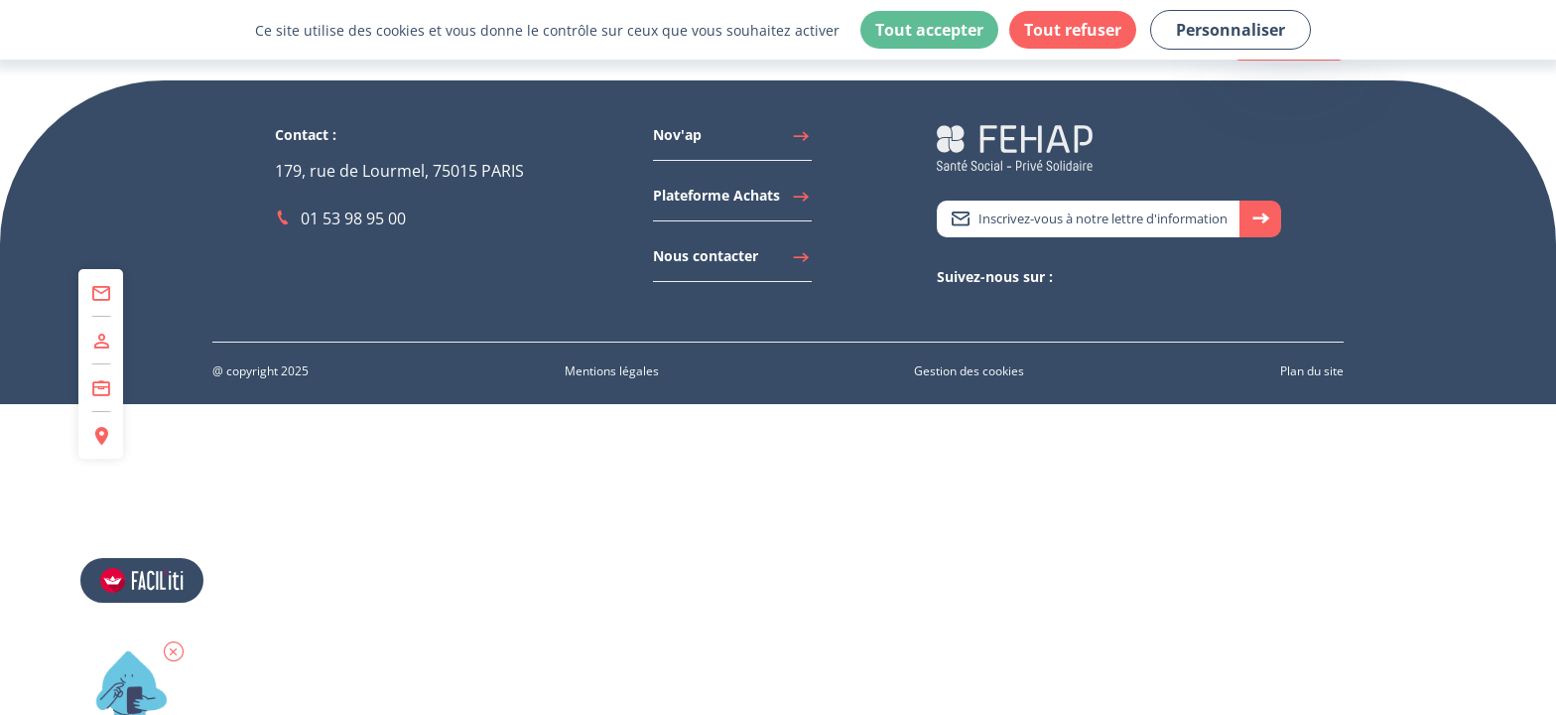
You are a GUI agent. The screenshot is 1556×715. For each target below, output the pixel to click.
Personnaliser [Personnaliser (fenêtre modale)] (1230, 30)
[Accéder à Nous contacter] (732, 261)
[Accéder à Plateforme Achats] (732, 200)
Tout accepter (929, 30)
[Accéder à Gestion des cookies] (969, 370)
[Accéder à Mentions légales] (612, 370)
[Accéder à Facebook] (1006, 311)
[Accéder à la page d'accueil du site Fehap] (1015, 146)
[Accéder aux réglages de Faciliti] (141, 580)
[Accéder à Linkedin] (966, 311)
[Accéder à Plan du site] (1312, 370)
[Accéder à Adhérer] (100, 340)
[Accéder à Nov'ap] (732, 140)
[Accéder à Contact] (100, 293)
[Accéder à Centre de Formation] (100, 388)
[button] (174, 651)
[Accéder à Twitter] (947, 311)
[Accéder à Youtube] (986, 311)
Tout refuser (1072, 30)
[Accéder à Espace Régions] (100, 435)
